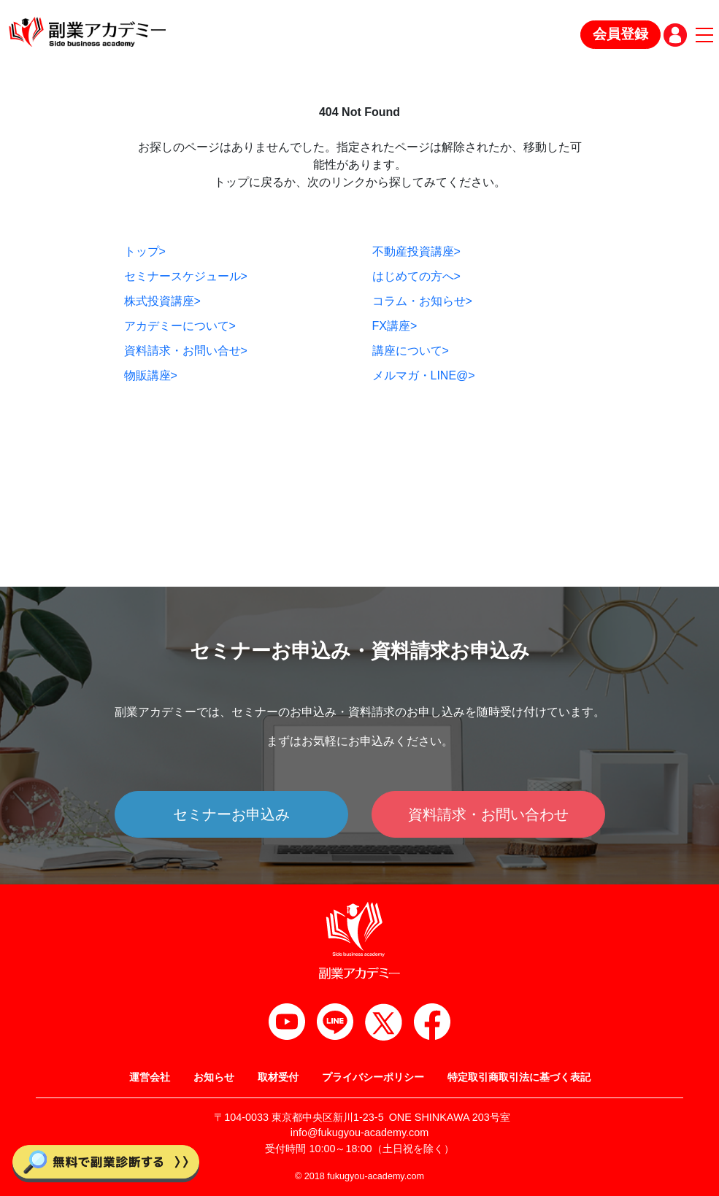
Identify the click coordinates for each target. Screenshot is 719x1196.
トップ (145, 251)
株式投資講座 (162, 301)
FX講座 (395, 326)
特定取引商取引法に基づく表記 (519, 1077)
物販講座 (150, 375)
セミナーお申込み (231, 814)
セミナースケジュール (185, 276)
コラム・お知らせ (422, 301)
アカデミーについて (180, 326)
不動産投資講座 (416, 251)
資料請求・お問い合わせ (488, 814)
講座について (410, 350)
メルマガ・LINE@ (423, 375)
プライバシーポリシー (373, 1077)
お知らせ (213, 1077)
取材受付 (278, 1077)
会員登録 (620, 34)
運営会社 (149, 1077)
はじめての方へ (416, 276)
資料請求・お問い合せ (185, 350)
